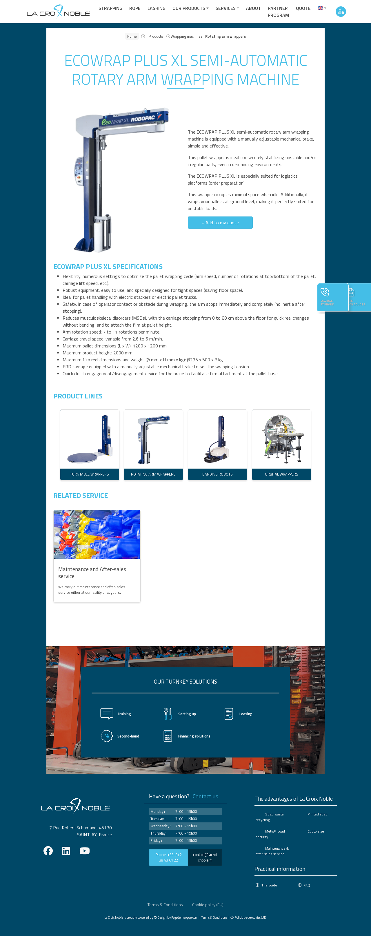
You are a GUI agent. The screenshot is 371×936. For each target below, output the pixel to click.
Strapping (110, 8)
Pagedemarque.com (184, 916)
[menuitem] (322, 8)
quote (303, 8)
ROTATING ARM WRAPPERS (153, 474)
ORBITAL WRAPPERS (281, 474)
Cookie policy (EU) (207, 904)
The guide (269, 884)
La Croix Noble (113, 916)
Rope (135, 8)
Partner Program (278, 12)
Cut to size (315, 831)
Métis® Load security (270, 833)
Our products (188, 8)
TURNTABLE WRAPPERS (89, 474)
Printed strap (317, 814)
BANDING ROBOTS (217, 474)
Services (226, 8)
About (253, 8)
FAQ (307, 884)
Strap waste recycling (269, 816)
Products (156, 36)
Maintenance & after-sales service (272, 850)
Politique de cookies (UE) (251, 916)
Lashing (157, 8)
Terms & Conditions (165, 904)
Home (132, 36)
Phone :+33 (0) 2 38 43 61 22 (169, 857)
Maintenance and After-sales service (92, 572)
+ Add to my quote (220, 222)
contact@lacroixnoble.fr (205, 857)
